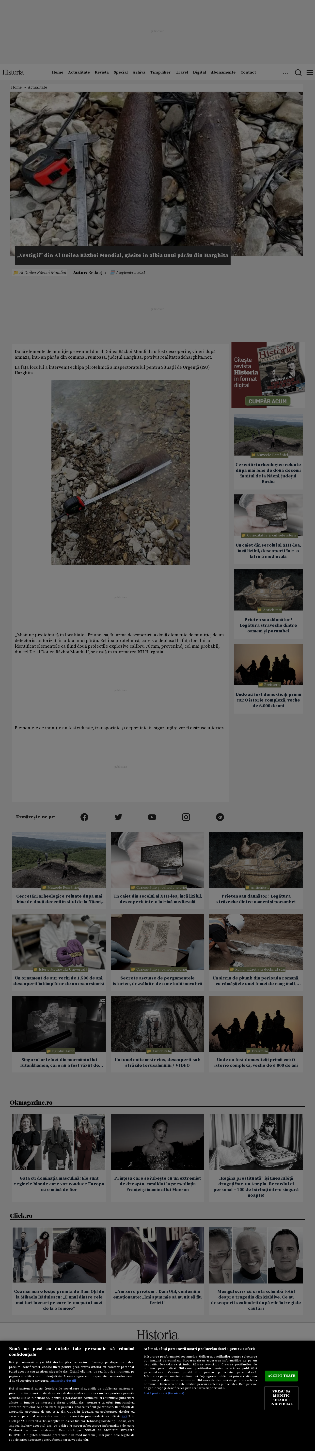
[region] (157, 1396)
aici (124, 1416)
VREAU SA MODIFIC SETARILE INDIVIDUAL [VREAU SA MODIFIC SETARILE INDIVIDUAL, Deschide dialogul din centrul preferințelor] (281, 1398)
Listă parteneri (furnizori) (164, 1393)
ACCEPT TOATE (281, 1376)
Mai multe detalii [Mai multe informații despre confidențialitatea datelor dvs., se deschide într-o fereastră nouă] (63, 1381)
